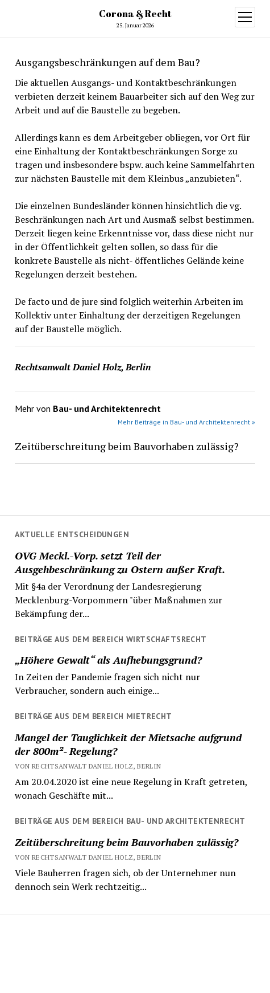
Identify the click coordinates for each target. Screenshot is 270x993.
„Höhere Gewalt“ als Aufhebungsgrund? (108, 660)
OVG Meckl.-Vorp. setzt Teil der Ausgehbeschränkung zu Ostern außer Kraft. (120, 562)
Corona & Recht (135, 13)
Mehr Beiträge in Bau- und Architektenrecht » (186, 422)
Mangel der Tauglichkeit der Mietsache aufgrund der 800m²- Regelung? (128, 744)
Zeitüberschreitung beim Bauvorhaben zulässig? (126, 842)
